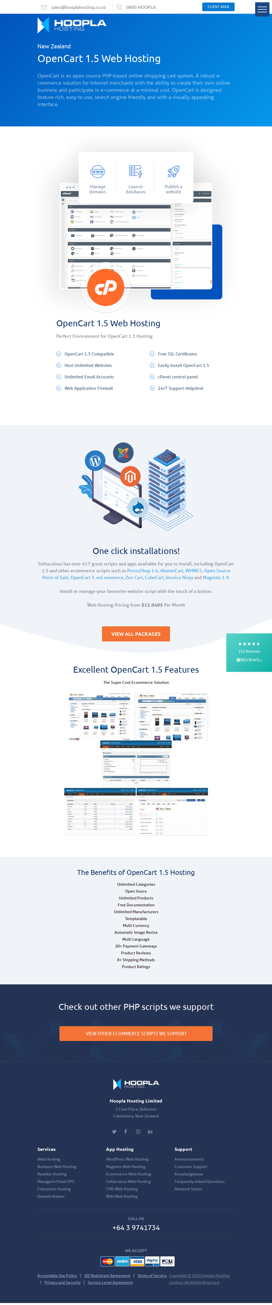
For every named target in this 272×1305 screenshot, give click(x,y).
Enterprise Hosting (54, 1190)
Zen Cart (134, 577)
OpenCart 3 (82, 577)
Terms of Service (152, 1277)
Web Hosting (48, 1161)
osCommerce (109, 577)
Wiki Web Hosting (122, 1198)
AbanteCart (171, 570)
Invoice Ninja (179, 577)
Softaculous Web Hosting (128, 1183)
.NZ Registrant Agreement (107, 1277)
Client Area (218, 6)
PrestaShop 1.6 (142, 570)
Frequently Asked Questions (200, 1183)
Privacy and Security (63, 1284)
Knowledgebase (189, 1176)
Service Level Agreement (110, 1284)
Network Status (188, 1190)
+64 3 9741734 (136, 1229)
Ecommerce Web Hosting (128, 1176)
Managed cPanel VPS (56, 1183)
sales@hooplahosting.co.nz (78, 7)
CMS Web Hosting (122, 1190)
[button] (249, 652)
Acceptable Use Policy (57, 1277)
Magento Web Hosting (125, 1168)
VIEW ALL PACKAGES (136, 635)
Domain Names (51, 1198)
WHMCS (193, 570)
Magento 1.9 (216, 577)
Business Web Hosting (57, 1168)
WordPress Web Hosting (127, 1161)
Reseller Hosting (52, 1176)
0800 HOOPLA (141, 7)
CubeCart (154, 577)
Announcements (189, 1161)
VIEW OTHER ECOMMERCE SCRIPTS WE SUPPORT (136, 1035)
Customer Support (191, 1168)
